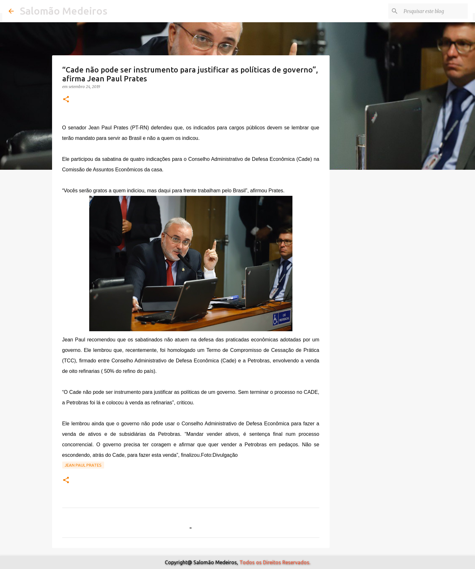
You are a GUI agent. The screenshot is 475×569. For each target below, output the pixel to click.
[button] (66, 99)
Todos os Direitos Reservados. (274, 562)
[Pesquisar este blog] (434, 11)
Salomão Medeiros (63, 11)
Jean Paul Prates (83, 465)
